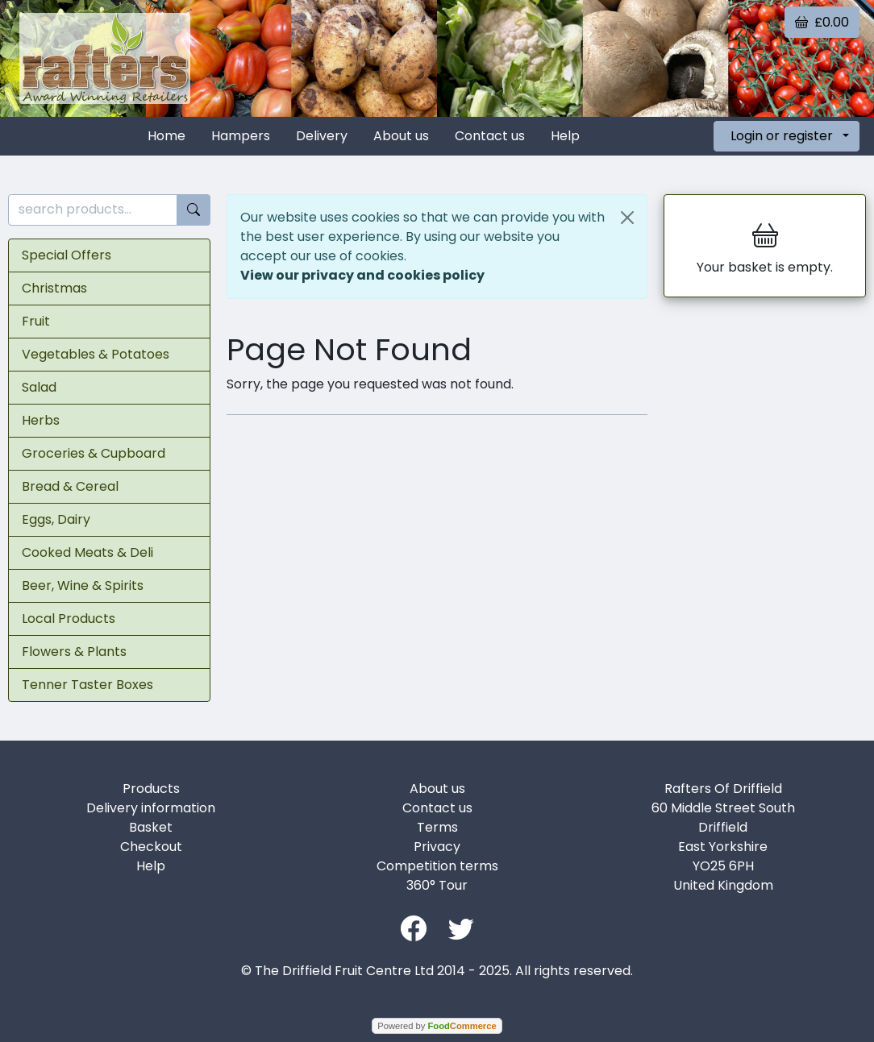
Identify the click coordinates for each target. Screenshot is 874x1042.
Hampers (240, 136)
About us (401, 136)
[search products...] (92, 210)
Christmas (54, 288)
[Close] (627, 217)
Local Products (68, 618)
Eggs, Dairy (56, 519)
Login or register (781, 136)
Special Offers (66, 255)
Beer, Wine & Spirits (83, 585)
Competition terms (437, 866)
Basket (151, 827)
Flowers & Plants (74, 651)
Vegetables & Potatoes (95, 354)
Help (565, 136)
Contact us (490, 136)
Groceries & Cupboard (93, 453)
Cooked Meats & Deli (87, 552)
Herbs (41, 420)
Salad (39, 387)
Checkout (151, 846)
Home (166, 136)
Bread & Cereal (70, 486)
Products (151, 788)
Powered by (436, 1026)
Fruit (36, 321)
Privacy (437, 846)
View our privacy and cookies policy (362, 275)
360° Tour (437, 885)
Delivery (322, 136)
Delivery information (150, 808)
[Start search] (193, 210)
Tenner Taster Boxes (87, 684)
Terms (437, 827)
